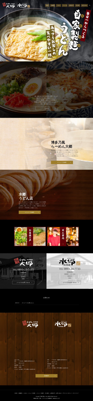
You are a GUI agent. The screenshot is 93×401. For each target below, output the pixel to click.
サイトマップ (75, 393)
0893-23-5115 (25, 269)
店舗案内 (54, 5)
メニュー (65, 5)
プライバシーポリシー (67, 393)
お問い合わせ (84, 5)
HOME (49, 5)
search (90, 5)
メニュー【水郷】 (30, 212)
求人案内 (78, 5)
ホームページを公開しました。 (28, 302)
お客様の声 (72, 5)
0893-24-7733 (72, 268)
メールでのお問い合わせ (23, 282)
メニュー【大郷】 (62, 162)
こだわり (60, 5)
